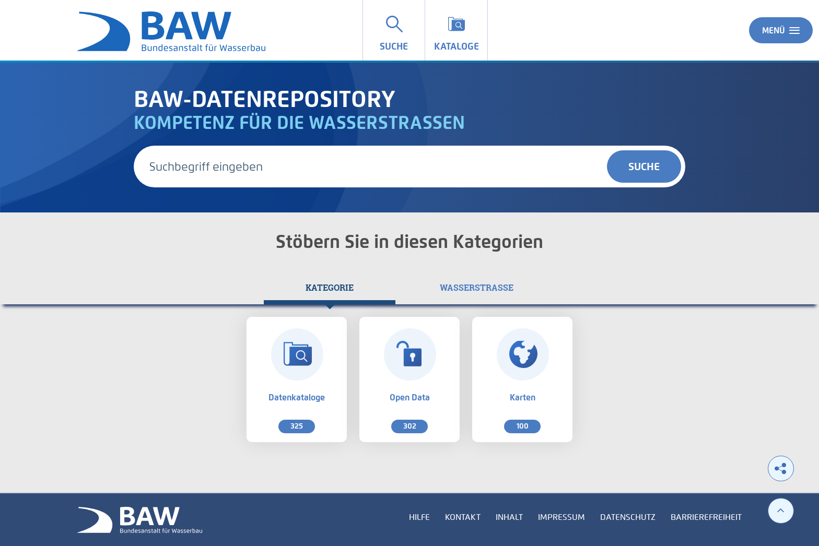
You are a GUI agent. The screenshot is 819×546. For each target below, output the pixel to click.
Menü (781, 30)
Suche (644, 166)
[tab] (329, 287)
